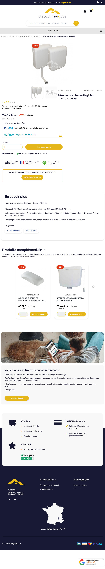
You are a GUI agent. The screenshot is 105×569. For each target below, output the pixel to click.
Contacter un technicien (32, 177)
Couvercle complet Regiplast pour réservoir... (32, 299)
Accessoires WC (25, 36)
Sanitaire (11, 36)
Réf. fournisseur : (89, 90)
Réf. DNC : (61, 90)
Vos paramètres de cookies (50, 503)
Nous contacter (17, 398)
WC (17, 36)
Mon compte (81, 479)
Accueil (3, 36)
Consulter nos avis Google (50, 485)
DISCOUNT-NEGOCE (93, 560)
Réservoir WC (36, 36)
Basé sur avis (91, 564)
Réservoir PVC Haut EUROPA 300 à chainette (70, 299)
